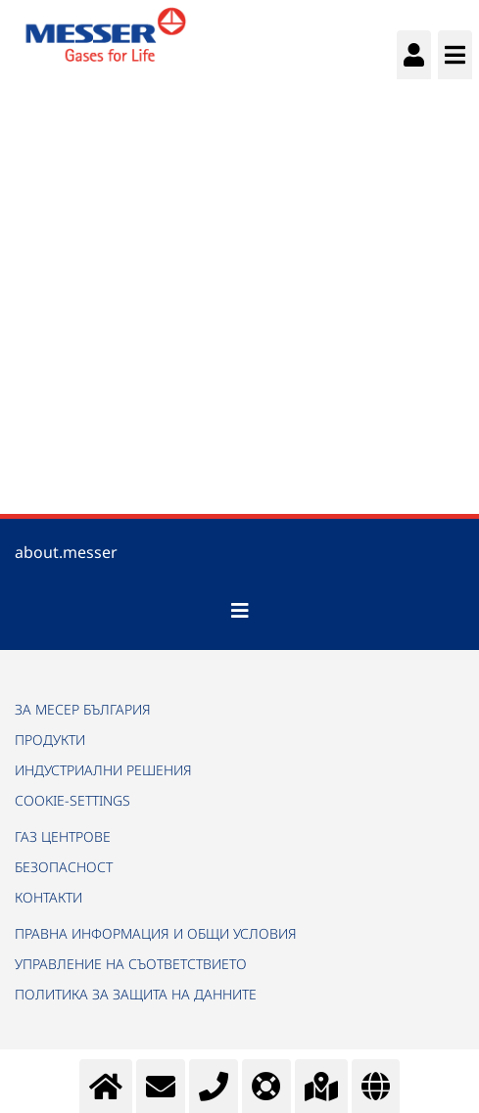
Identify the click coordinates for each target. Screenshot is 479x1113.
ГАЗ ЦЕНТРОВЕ (63, 836)
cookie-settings (72, 800)
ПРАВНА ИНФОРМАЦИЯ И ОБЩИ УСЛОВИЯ (156, 933)
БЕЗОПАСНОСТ (64, 867)
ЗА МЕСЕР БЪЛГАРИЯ (83, 709)
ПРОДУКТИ (50, 739)
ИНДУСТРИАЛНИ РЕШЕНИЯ (103, 770)
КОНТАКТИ (48, 897)
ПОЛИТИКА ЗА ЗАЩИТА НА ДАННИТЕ (136, 994)
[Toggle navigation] (240, 611)
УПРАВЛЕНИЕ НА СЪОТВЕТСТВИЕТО (131, 963)
